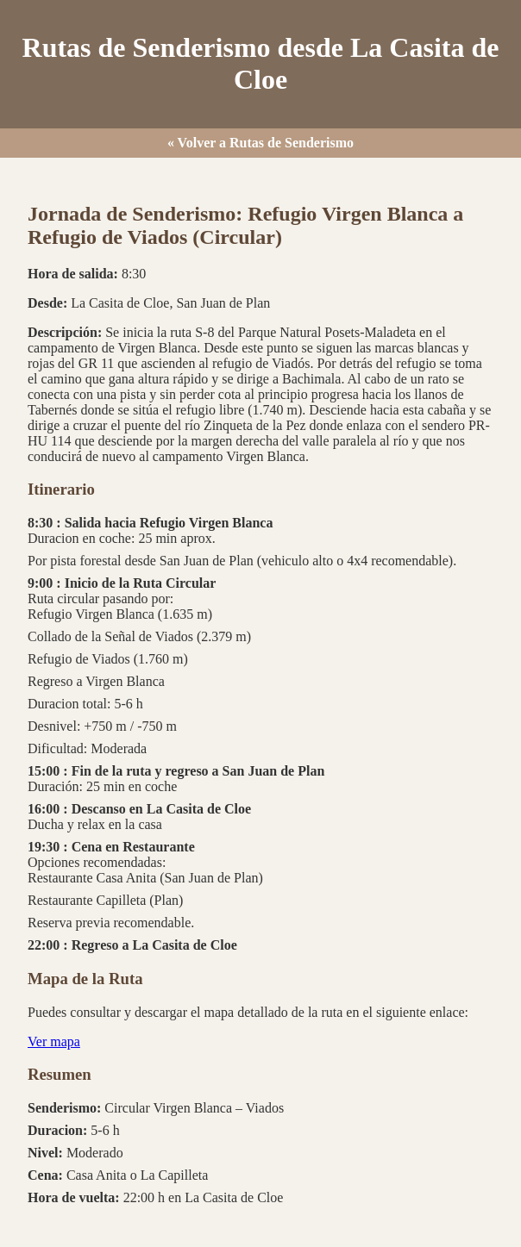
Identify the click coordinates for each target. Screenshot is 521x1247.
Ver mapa (54, 1041)
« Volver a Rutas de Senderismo (260, 142)
